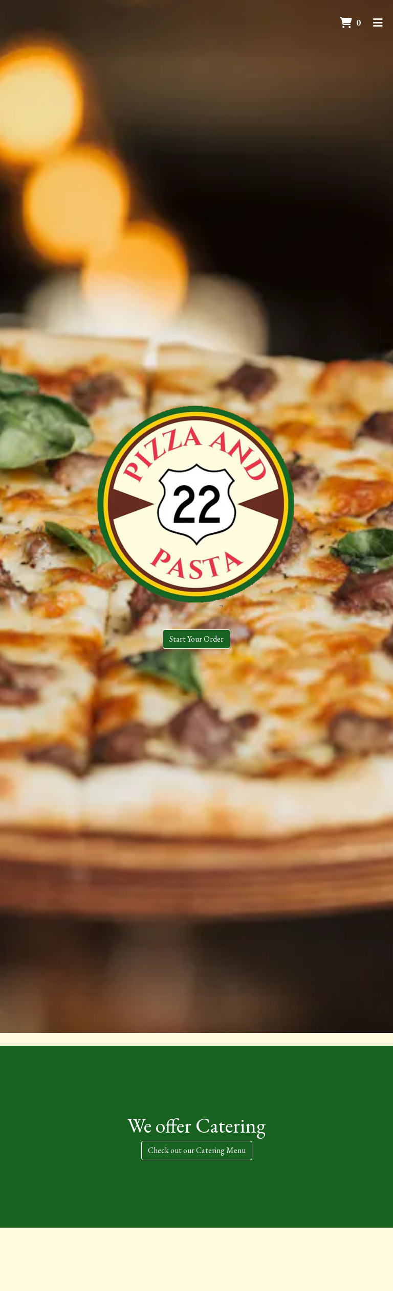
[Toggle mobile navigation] (378, 23)
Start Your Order (196, 638)
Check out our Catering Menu (197, 1150)
